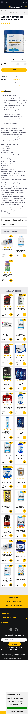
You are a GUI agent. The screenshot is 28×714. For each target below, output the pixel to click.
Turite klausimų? (16, 85)
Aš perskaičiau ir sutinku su (14, 648)
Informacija (5, 613)
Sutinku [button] (17, 708)
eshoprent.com (19, 658)
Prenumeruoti (14, 644)
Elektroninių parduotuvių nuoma (10, 658)
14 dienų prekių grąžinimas (14, 601)
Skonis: (4, 60)
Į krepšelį (9, 70)
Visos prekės (13, 591)
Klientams (4, 622)
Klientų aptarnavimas (8, 618)
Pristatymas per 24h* (14, 597)
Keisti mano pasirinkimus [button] (17, 711)
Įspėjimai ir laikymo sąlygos (14, 220)
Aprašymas (14, 91)
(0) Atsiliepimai (14, 225)
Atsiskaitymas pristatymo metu (14, 606)
